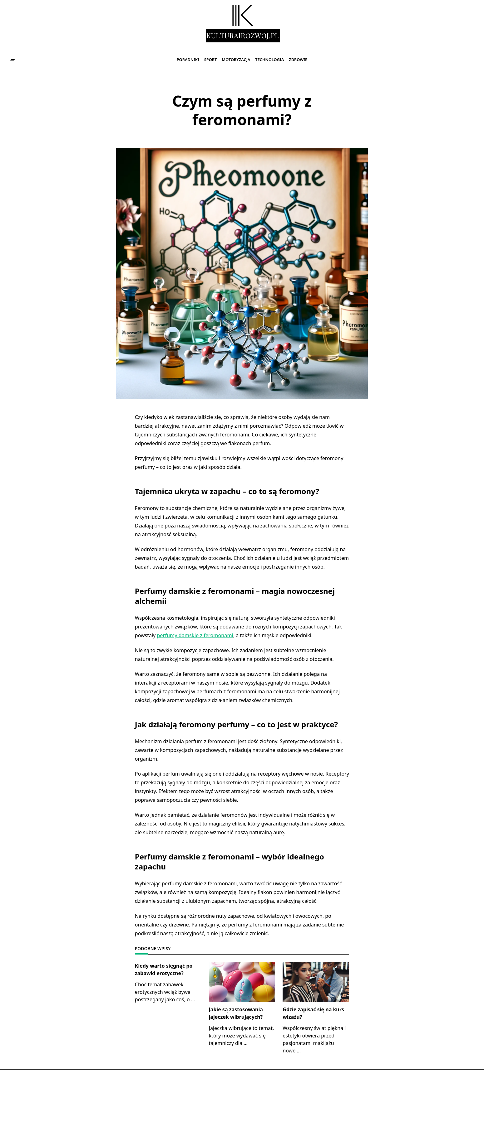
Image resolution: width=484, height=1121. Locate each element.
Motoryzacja (236, 59)
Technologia (269, 59)
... (193, 999)
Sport (210, 59)
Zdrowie (298, 59)
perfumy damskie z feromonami (195, 635)
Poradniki (188, 59)
